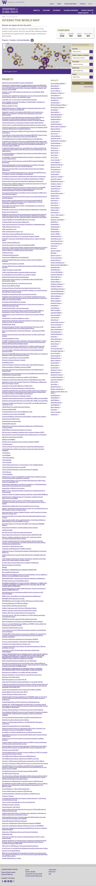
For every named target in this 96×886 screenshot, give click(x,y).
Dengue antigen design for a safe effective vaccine (17, 280)
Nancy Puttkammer (56, 327)
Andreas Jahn (54, 207)
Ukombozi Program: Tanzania (11, 802)
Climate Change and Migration (11, 240)
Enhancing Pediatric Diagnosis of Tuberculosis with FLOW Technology (23, 362)
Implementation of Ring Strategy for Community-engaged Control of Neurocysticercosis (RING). (22, 495)
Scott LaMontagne (56, 241)
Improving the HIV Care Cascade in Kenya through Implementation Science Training (24, 514)
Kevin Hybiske (55, 205)
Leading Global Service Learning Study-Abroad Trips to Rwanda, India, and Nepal (24, 553)
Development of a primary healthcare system (15, 315)
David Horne (54, 200)
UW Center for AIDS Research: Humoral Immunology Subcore (20, 843)
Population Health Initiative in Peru (12, 625)
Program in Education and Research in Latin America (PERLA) (20, 636)
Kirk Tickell (54, 379)
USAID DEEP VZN (7, 831)
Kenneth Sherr (55, 360)
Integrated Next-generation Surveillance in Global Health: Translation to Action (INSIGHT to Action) (23, 100)
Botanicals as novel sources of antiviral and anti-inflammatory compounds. (24, 207)
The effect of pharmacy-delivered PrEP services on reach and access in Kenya (25, 761)
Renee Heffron (55, 188)
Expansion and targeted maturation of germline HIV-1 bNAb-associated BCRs (25, 395)
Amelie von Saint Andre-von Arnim (59, 389)
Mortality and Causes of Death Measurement (15, 578)
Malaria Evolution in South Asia (11, 562)
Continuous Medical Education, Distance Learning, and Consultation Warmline (22, 258)
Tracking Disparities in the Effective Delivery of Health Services (21, 791)
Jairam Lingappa (55, 248)
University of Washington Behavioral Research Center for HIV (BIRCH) (23, 823)
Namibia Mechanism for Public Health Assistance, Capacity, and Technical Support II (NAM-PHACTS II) (23, 586)
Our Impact (57, 7)
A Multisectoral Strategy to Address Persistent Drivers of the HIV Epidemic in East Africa (24, 129)
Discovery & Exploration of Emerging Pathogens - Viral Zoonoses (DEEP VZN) (23, 328)
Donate (90, 2)
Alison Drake (54, 150)
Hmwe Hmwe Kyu (56, 233)
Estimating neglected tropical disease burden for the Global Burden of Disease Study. (23, 367)
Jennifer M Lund (55, 257)
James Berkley (55, 109)
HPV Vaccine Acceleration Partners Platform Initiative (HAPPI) (20, 439)
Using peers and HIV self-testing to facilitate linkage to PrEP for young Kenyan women (23, 834)
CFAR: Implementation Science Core (12, 229)
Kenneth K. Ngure (56, 300)
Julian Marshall (55, 265)
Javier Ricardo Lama (56, 238)
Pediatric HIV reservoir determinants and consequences (18, 610)
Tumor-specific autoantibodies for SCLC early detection (18, 799)
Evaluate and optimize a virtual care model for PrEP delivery (20, 374)
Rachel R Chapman (56, 121)
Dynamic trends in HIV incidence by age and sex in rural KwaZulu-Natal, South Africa (23, 90)
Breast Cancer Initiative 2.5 (10, 209)
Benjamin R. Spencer (57, 372)
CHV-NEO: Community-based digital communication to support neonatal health (23, 236)
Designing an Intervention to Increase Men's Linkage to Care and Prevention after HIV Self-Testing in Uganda (24, 288)
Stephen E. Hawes (56, 181)
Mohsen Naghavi (56, 298)
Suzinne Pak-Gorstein (57, 319)
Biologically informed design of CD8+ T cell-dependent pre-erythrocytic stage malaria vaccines (23, 203)
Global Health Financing (9, 421)
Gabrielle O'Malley (56, 310)
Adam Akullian (55, 85)
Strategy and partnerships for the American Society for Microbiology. (23, 707)
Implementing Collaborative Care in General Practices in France (20, 503)
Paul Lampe (54, 243)
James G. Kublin (55, 231)
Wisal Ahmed (54, 83)
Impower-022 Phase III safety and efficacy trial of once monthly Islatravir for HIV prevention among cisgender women (25, 506)
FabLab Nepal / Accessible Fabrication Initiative (16, 404)
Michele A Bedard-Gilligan (58, 102)
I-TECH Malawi (6, 452)
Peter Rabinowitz (56, 329)
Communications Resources (33, 873)
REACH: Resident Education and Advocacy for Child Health (19, 658)
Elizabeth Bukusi (56, 116)
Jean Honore (54, 198)
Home (3, 14)
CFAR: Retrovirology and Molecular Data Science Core (18, 231)
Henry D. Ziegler (55, 409)
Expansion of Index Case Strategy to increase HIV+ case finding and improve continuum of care (24, 401)
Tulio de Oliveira (55, 133)
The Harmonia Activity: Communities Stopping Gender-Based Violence (23, 120)
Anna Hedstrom (55, 186)
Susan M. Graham (56, 176)
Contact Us (82, 2)
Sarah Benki (54, 107)
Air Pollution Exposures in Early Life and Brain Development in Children (23, 176)
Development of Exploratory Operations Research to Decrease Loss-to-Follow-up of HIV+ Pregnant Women (23, 318)
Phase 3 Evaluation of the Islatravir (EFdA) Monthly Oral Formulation (22, 619)
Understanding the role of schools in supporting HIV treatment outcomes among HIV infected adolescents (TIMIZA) (24, 815)
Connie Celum (55, 119)
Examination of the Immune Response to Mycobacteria (18, 385)
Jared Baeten (54, 97)
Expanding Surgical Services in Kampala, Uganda (16, 393)
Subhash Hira (55, 193)
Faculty (74, 71)
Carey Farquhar (55, 157)
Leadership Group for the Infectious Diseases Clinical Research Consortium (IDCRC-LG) (24, 549)
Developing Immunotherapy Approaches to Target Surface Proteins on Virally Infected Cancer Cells (23, 302)
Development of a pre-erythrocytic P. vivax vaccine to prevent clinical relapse (23, 312)
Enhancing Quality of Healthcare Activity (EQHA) (16, 364)
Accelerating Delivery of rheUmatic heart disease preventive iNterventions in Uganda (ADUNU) (24, 151)
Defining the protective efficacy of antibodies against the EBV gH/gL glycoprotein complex (22, 277)
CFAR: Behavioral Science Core (11, 224)
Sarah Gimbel (54, 171)
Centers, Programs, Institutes (80, 52)
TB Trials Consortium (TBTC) (10, 747)
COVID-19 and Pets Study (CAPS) (11, 267)
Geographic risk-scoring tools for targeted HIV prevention (19, 97)
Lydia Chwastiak (55, 128)
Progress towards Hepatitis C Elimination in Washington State (20, 639)
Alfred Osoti (54, 317)
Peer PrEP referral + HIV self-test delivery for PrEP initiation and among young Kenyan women (23, 613)
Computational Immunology (10, 252)
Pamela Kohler (55, 229)
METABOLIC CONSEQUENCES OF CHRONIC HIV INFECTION (19, 567)
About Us (36, 7)
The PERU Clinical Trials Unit (10, 771)
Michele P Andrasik (56, 95)
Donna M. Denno (55, 136)
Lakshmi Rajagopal (56, 331)
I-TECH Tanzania (7, 459)
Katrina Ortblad (55, 312)
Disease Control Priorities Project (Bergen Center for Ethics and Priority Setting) (23, 332)
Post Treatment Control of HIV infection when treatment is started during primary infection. (24, 628)
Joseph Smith (54, 365)
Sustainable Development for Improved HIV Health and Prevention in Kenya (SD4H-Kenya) (24, 732)
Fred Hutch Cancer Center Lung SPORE (13, 411)
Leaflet (58, 65)
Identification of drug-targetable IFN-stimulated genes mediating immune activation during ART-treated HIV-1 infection (24, 474)
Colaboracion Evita (7, 250)
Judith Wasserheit (56, 400)
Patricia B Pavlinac (56, 322)
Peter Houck (54, 202)
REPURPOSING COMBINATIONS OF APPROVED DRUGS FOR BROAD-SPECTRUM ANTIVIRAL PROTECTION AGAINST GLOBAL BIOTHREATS (22, 666)
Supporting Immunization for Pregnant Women (16, 723)
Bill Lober (53, 250)
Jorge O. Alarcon (55, 88)
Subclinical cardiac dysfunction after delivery (15, 717)
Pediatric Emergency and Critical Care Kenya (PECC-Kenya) (19, 608)
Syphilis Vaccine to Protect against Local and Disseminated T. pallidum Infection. (23, 736)
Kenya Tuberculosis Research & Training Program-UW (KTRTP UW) (22, 532)
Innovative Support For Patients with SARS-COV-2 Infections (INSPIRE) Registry (23, 521)
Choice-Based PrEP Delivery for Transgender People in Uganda (20, 234)
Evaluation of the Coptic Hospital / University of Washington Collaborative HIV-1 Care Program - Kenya (24, 380)
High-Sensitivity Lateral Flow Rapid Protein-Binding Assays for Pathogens (24, 432)
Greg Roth (54, 343)
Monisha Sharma (56, 355)
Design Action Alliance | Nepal (11, 283)
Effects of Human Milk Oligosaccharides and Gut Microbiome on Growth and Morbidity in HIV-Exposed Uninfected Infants (24, 352)
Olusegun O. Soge (56, 367)
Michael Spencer (55, 370)
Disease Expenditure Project (10, 336)
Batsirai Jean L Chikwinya (58, 124)
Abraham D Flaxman (57, 162)
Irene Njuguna (55, 305)
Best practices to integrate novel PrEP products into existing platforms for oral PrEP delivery (24, 194)
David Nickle (54, 303)
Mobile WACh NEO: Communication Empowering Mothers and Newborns (23, 576)
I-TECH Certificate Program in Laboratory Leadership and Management (23, 444)
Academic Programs (71, 7)
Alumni (58, 2)
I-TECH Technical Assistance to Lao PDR (14, 464)
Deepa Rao (54, 334)
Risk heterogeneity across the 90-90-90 (14, 677)
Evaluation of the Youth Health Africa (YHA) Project (17, 383)
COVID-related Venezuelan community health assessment (19, 269)
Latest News (52, 867)
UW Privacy (26, 884)
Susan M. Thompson (57, 377)
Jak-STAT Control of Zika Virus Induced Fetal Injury (17, 530)
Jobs (50, 871)
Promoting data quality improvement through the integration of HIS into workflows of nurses (23, 644)
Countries (75, 46)
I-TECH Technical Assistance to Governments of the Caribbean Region (22, 462)
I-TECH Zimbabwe (7, 471)
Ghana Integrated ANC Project (11, 416)
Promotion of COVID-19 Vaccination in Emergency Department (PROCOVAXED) (20, 648)
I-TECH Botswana (7, 441)
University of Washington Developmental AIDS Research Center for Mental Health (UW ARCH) (24, 826)
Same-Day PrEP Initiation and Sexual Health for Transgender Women (22, 679)
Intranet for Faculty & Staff (33, 871)
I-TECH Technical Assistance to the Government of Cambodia (20, 467)
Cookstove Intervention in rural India (13, 261)
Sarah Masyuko (55, 267)
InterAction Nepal (7, 527)
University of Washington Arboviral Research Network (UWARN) (21, 820)
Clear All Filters (88, 84)
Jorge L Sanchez (55, 350)
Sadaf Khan (54, 219)
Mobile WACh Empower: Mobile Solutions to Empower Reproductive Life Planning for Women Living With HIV (23, 106)
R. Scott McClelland (56, 269)
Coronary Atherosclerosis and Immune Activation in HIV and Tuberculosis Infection (24, 264)
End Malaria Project (8, 360)
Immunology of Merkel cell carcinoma (13, 485)
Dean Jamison (55, 210)
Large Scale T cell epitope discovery (12, 543)
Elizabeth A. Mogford (57, 281)
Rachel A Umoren (56, 384)
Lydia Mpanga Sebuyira (57, 286)
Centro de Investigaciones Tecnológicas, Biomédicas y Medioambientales (23, 222)
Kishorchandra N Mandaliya (59, 262)
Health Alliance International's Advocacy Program (17, 427)
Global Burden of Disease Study (11, 418)
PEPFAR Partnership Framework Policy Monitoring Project (19, 616)
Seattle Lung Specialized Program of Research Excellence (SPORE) (21, 687)
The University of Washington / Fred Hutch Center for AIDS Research (22, 778)
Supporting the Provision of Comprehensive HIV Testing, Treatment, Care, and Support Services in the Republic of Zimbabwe (24, 726)
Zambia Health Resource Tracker (11, 855)
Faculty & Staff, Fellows (70, 2)
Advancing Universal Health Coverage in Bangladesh (17, 80)
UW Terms (33, 884)
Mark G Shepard (55, 358)
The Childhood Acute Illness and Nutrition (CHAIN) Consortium (20, 756)
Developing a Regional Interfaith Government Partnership (19, 291)
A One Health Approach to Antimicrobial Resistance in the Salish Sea (22, 136)
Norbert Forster (55, 164)
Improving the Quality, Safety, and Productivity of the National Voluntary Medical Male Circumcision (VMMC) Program (24, 518)
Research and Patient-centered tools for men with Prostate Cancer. (22, 672)
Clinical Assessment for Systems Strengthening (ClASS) (18, 242)
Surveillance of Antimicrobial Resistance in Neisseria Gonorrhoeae (21, 729)
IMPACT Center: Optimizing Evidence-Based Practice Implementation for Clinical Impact (23, 488)
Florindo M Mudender (57, 288)
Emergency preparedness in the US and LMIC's (15, 355)
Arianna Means (55, 276)
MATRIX (4, 565)
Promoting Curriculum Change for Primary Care (16, 641)
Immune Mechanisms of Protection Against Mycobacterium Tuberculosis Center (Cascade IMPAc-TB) (23, 478)
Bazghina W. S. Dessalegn (58, 138)
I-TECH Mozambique (8, 455)
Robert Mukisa (55, 295)
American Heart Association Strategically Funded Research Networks (22, 178)
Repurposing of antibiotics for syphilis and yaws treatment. (20, 669)
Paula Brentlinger (56, 114)
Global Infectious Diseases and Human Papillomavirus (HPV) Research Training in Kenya (22, 424)
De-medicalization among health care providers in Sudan (19, 272)
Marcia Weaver (55, 404)
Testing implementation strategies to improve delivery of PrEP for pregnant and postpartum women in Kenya (24, 750)
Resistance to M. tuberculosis (11, 674)
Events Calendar (30, 869)
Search (92, 10)
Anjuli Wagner (55, 395)
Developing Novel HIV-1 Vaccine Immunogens (15, 305)
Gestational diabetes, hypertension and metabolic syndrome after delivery (24, 414)
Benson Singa (55, 362)
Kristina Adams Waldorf (58, 81)
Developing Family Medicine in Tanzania (14, 299)
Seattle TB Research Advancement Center (14, 692)
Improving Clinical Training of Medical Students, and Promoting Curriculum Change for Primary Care (24, 510)
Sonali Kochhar (55, 224)
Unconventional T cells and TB (11, 804)
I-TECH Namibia (6, 457)
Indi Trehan (54, 381)
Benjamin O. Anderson (57, 90)
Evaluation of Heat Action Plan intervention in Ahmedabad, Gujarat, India (23, 377)
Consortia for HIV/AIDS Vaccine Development (15, 255)
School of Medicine (7, 872)
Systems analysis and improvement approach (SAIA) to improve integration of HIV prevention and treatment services (24, 740)
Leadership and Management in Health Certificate (16, 546)
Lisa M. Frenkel (55, 169)
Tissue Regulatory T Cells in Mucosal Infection (15, 786)
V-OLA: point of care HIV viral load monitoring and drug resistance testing (24, 122)
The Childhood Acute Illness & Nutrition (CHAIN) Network (19, 753)
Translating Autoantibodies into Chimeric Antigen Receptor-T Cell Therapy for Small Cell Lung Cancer (24, 796)
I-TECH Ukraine (6, 469)
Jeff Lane (53, 245)
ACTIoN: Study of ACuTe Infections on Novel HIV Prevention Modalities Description (23, 159)
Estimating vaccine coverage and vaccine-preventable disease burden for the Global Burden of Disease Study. (25, 371)
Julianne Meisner (56, 279)
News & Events (83, 10)
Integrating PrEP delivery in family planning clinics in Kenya (20, 525)
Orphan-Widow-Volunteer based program (14, 603)
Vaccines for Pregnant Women (11, 848)
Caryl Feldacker (55, 159)
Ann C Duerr (54, 152)
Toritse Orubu (55, 315)
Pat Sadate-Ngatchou (57, 348)
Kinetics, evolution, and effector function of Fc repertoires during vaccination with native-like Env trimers (21, 535)
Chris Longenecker (56, 255)
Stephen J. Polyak (56, 324)
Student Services (87, 7)
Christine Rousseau (56, 346)
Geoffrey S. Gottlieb (57, 174)
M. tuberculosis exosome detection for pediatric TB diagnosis (20, 560)
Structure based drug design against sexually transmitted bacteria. (22, 715)
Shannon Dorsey (55, 143)
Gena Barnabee (55, 100)
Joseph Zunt (54, 412)
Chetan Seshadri (55, 353)
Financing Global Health (9, 407)
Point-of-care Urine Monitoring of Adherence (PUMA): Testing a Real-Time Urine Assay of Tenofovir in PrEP (24, 622)
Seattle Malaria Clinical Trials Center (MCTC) (15, 689)
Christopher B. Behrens (57, 105)
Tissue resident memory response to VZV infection (17, 788)
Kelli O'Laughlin (55, 307)
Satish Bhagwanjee (56, 112)
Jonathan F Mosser (56, 284)
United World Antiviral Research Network (14, 818)
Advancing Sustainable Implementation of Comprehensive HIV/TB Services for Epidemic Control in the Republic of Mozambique (24, 170)
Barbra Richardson (56, 336)
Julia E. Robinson (55, 338)
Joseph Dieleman (55, 140)
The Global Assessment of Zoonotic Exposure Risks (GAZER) (19, 768)
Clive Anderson (55, 93)
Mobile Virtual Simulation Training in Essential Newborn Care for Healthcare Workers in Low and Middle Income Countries (24, 572)
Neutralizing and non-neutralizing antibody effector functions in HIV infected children (22, 590)
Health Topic (75, 65)
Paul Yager (54, 407)
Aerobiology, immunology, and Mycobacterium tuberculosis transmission (24, 174)
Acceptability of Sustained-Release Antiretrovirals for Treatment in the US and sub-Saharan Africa (24, 155)
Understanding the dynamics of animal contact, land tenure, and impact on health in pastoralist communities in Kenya (24, 811)
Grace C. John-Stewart (57, 212)
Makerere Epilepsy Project (10, 103)
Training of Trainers (8, 793)
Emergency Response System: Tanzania (13, 357)
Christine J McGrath (56, 272)
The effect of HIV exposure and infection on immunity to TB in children (23, 758)
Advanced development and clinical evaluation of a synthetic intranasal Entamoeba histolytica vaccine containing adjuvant (23, 163)
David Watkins (55, 402)
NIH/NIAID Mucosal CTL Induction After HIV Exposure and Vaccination (23, 598)
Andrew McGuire (56, 274)
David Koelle (54, 226)
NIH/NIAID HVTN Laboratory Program (13, 596)
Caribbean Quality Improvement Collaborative (15, 219)
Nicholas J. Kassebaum (57, 217)
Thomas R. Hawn (55, 183)
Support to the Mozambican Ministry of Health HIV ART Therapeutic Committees (22, 720)
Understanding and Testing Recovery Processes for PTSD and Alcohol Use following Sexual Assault (24, 807)
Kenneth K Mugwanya (57, 291)
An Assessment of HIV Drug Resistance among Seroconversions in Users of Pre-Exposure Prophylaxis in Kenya (24, 181)
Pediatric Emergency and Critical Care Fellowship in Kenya (19, 605)
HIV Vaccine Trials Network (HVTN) (12, 434)
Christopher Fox (55, 167)
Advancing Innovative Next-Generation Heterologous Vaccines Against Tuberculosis (23, 167)
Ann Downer (54, 145)
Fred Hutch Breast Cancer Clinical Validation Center (17, 409)
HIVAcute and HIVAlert (8, 437)
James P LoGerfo (55, 253)
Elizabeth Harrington (57, 178)
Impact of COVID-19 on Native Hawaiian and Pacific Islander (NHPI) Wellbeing (25, 492)
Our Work (46, 7)
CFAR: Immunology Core (9, 226)
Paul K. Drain (54, 148)
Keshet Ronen (55, 341)
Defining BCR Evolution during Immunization (15, 274)
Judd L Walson (55, 397)
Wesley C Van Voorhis (57, 386)
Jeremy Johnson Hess (57, 190)
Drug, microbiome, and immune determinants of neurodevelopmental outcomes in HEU (22, 348)
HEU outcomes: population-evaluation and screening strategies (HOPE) (23, 429)
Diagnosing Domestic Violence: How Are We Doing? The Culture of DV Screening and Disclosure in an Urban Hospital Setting (22, 325)
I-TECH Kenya (6, 450)
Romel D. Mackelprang (57, 260)
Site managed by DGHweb (45, 884)
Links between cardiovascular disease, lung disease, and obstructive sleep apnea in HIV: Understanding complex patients (24, 556)
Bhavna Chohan (55, 126)
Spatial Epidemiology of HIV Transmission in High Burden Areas (21, 699)
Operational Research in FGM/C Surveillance (15, 600)
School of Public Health (8, 870)
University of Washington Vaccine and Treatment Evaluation (20, 829)
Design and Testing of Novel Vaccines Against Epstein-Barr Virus (21, 285)
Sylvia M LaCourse (56, 236)
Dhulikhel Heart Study (8, 322)
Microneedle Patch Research (10, 569)
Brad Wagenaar (55, 393)
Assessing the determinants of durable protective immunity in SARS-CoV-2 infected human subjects (24, 190)
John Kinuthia (55, 222)
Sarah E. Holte (55, 195)
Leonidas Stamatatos (57, 374)
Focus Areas (75, 59)
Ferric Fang (54, 155)
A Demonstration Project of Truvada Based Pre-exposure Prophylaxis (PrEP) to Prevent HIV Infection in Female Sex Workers (24, 125)
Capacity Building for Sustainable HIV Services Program (18, 217)
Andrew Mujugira (56, 293)
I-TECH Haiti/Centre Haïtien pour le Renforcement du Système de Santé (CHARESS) (23, 447)
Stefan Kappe (55, 214)
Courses (51, 2)
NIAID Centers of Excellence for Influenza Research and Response (21, 593)
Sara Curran (54, 131)
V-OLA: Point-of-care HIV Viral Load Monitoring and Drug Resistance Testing (25, 845)
